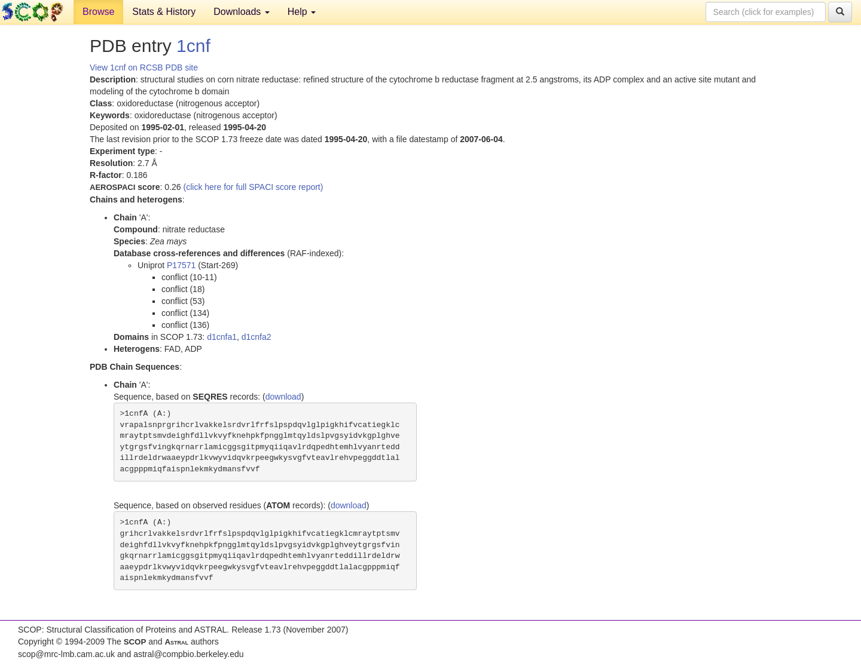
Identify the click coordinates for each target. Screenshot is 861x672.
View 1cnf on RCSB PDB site (144, 67)
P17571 (181, 265)
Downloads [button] (241, 12)
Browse (98, 12)
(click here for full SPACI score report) (253, 187)
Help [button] (302, 12)
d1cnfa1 (222, 337)
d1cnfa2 (256, 337)
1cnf (193, 46)
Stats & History (164, 12)
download (283, 396)
